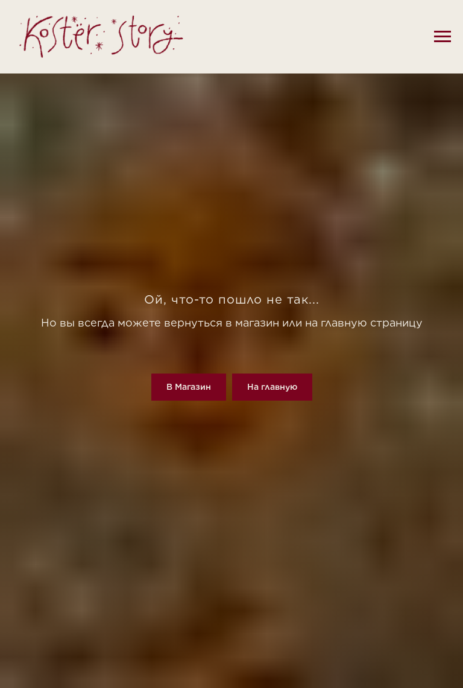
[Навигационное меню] (442, 37)
